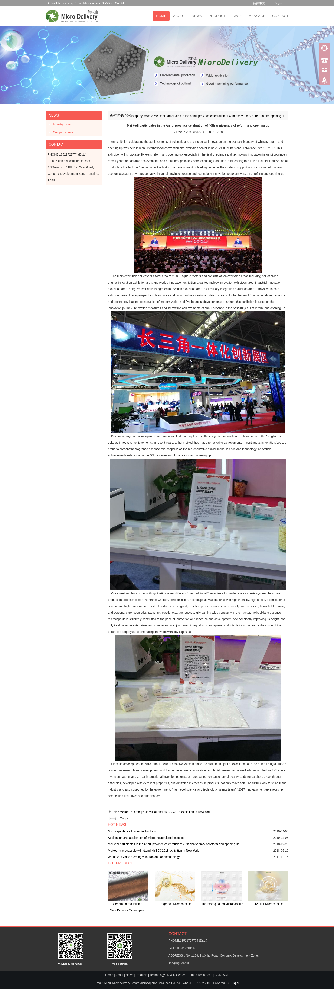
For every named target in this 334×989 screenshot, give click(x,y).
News (129, 975)
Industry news (62, 124)
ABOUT (179, 16)
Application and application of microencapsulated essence (146, 837)
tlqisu (236, 983)
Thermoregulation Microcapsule (222, 904)
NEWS (197, 16)
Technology (157, 975)
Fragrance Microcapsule (175, 904)
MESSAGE (257, 16)
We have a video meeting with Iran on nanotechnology (144, 857)
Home (109, 975)
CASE (237, 16)
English (279, 3)
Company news (63, 132)
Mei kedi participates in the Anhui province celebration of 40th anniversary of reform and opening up (219, 116)
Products (141, 975)
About (119, 975)
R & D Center (176, 975)
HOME (161, 16)
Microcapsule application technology (132, 831)
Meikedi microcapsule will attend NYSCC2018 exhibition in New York (165, 812)
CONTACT (280, 16)
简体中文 (259, 3)
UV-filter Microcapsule (268, 904)
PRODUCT (217, 16)
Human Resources (199, 975)
